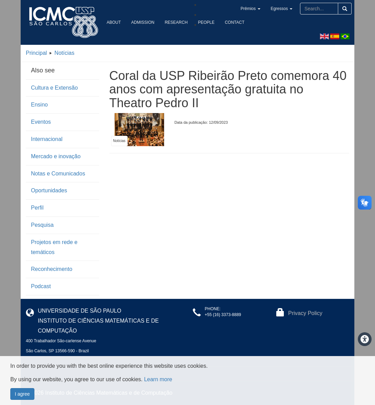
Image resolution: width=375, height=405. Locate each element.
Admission (142, 22)
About (114, 22)
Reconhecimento (51, 269)
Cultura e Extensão (54, 88)
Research (176, 22)
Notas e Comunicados (58, 173)
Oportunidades (49, 190)
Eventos (41, 122)
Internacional (47, 139)
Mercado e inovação (56, 156)
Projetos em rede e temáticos (54, 247)
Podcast (41, 286)
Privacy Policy (305, 313)
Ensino (39, 105)
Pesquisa (42, 225)
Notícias (64, 53)
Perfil (37, 208)
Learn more (158, 379)
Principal (36, 53)
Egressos (281, 8)
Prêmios (250, 8)
